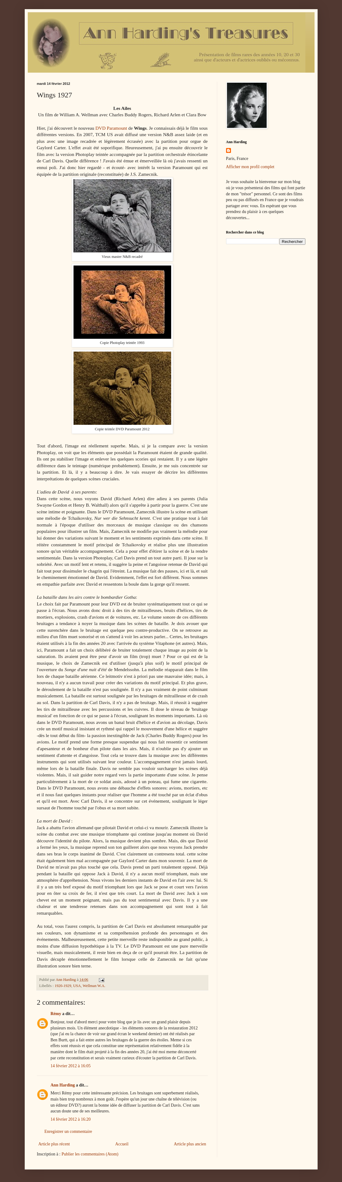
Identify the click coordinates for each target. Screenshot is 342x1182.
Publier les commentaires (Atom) (90, 1154)
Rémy (56, 1013)
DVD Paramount (111, 128)
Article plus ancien (190, 1144)
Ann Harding (63, 1085)
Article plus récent (54, 1144)
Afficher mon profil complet (250, 166)
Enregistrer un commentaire (68, 1131)
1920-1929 (63, 986)
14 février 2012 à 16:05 (71, 1066)
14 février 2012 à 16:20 (71, 1119)
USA (77, 986)
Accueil (122, 1144)
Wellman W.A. (94, 986)
